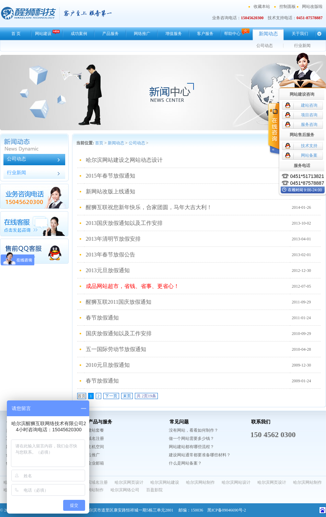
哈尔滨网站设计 (236, 482)
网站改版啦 (312, 6)
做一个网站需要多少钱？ (191, 438)
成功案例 (79, 33)
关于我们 (300, 33)
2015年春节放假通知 (110, 176)
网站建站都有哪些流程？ (191, 446)
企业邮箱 (96, 463)
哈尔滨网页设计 (129, 482)
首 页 (16, 33)
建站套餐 (96, 430)
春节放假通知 (102, 318)
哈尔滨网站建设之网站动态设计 (124, 160)
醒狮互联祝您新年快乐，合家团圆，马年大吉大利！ (149, 207)
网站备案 (309, 155)
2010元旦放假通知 (108, 365)
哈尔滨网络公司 (124, 490)
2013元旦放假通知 (108, 270)
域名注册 (96, 438)
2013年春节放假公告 (110, 254)
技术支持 (309, 145)
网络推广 (142, 33)
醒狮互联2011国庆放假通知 (118, 302)
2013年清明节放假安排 (113, 239)
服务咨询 (309, 124)
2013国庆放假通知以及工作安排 (124, 223)
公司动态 (264, 45)
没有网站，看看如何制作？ (193, 430)
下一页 (111, 396)
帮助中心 (236, 32)
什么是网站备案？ (185, 463)
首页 (99, 143)
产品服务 (110, 33)
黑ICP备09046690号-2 (226, 510)
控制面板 (287, 6)
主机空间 (96, 446)
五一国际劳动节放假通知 (116, 349)
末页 (127, 396)
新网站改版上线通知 (110, 191)
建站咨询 (309, 105)
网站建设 (47, 32)
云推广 (94, 455)
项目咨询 (309, 114)
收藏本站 (262, 6)
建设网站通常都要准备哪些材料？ (200, 455)
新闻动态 (268, 33)
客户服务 (205, 33)
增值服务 (173, 33)
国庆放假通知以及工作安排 (119, 333)
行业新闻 (302, 45)
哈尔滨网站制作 (200, 482)
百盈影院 (154, 490)
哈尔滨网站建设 (164, 482)
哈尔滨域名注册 (93, 482)
